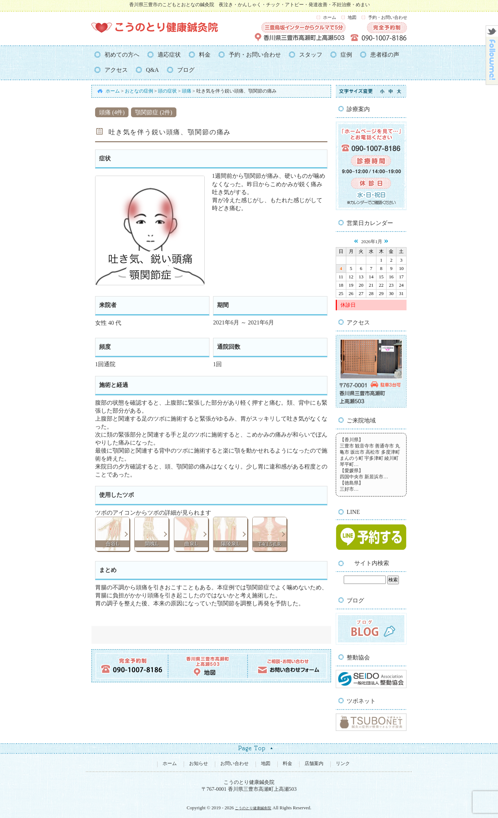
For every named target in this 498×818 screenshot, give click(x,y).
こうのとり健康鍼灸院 (253, 808)
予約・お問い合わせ (387, 17)
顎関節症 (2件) (153, 112)
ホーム (329, 17)
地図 (352, 17)
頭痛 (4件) (111, 112)
